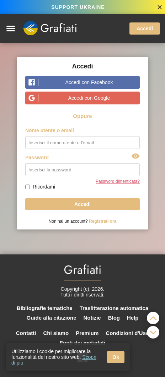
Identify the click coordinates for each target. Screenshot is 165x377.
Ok (115, 357)
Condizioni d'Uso (127, 333)
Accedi (145, 28)
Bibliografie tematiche (45, 308)
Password (37, 157)
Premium (87, 333)
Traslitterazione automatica (114, 308)
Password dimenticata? (118, 181)
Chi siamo (56, 333)
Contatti (26, 333)
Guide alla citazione (51, 318)
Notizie (92, 318)
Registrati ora (102, 221)
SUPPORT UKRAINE (78, 7)
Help (133, 318)
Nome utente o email (49, 130)
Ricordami (44, 187)
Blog (114, 318)
